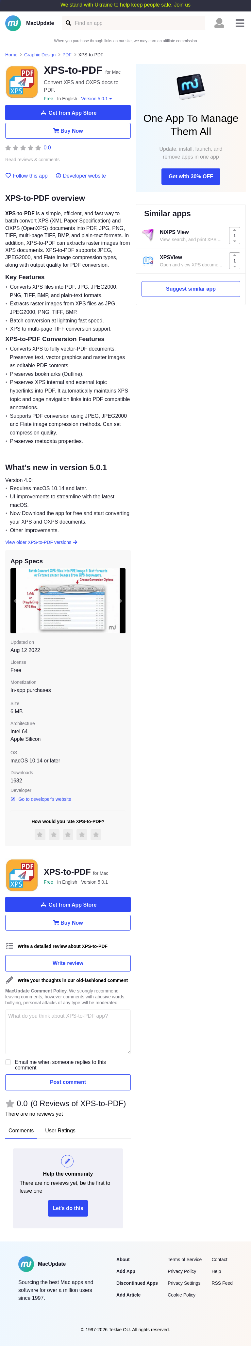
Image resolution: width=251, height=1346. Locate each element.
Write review (68, 963)
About (122, 1259)
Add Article (128, 1295)
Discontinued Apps (137, 1283)
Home (11, 55)
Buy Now (68, 130)
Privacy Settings (184, 1283)
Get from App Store (68, 113)
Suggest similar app (191, 288)
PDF (67, 55)
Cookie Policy (181, 1295)
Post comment (68, 1082)
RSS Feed (222, 1283)
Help (216, 1271)
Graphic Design (40, 55)
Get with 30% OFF (191, 176)
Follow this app (26, 176)
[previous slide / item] (15, 600)
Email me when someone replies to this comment (60, 1064)
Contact (219, 1259)
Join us (182, 4)
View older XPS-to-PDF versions (41, 542)
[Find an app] (68, 23)
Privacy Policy (182, 1271)
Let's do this (68, 1208)
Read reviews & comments (32, 160)
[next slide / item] (121, 600)
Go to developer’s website (40, 799)
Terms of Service (185, 1259)
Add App (125, 1271)
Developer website (81, 176)
